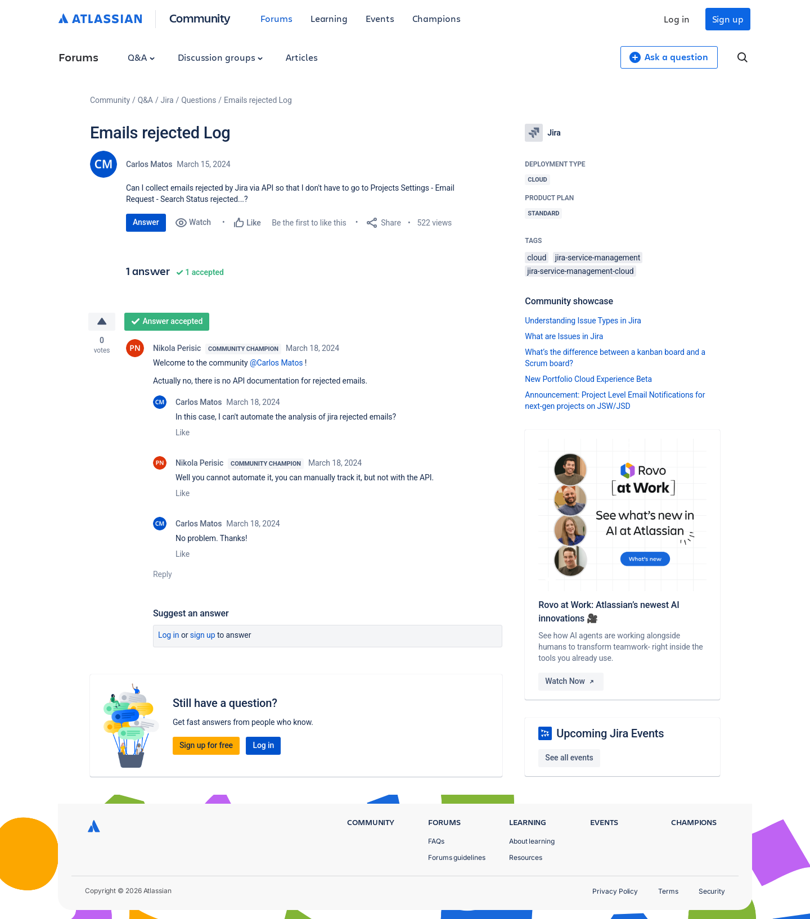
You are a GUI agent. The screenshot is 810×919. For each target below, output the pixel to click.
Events (380, 18)
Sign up (728, 19)
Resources (525, 857)
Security (712, 891)
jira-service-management (598, 257)
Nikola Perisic (177, 348)
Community (200, 18)
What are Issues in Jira (564, 336)
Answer (146, 222)
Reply (162, 574)
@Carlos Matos (276, 363)
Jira (167, 100)
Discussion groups (220, 57)
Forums (276, 18)
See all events (569, 757)
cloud (536, 257)
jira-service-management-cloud (580, 271)
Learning (329, 18)
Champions (436, 18)
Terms (668, 891)
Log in (677, 19)
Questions (198, 100)
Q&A (141, 57)
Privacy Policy (615, 891)
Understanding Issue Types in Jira (583, 320)
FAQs (436, 841)
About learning (532, 841)
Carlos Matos (149, 164)
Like (183, 433)
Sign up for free (206, 745)
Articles (301, 57)
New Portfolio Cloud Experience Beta (588, 379)
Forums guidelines (456, 857)
